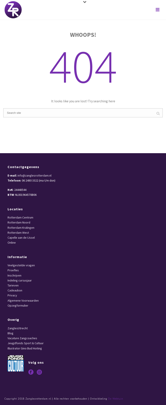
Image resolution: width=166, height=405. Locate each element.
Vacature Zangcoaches (22, 338)
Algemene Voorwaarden (23, 300)
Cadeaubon (15, 290)
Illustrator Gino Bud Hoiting (25, 348)
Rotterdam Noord (19, 222)
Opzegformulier (18, 305)
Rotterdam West (18, 233)
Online (12, 242)
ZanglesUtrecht (18, 328)
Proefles (13, 270)
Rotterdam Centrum (20, 217)
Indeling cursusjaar (20, 280)
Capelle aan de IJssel (21, 237)
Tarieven (13, 285)
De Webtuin (115, 398)
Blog (10, 333)
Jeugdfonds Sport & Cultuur (26, 343)
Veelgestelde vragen (21, 265)
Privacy (12, 295)
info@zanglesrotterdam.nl (34, 175)
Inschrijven (14, 275)
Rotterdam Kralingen (21, 228)
